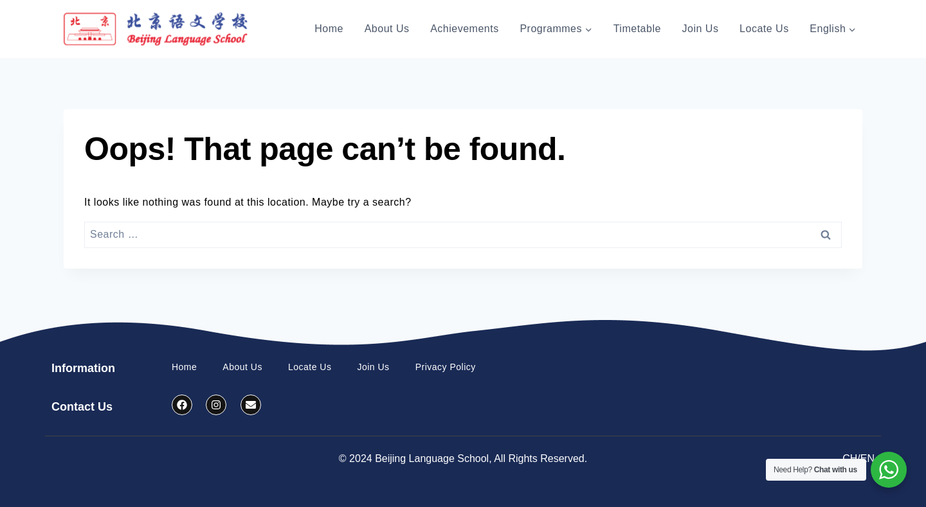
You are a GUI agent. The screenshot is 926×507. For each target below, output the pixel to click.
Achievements (464, 28)
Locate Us (764, 28)
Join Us (700, 28)
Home (328, 28)
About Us (387, 28)
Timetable (637, 28)
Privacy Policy (445, 367)
